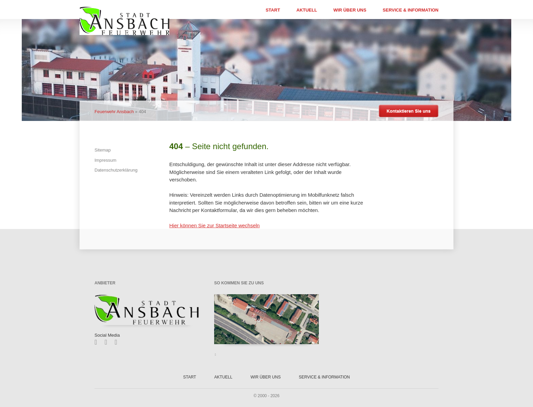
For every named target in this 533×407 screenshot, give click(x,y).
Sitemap (102, 150)
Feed (118, 342)
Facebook (98, 342)
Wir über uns (349, 10)
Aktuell (306, 10)
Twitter (108, 342)
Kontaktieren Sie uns (408, 110)
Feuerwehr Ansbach (114, 111)
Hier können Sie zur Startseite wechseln (214, 225)
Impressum (105, 160)
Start (272, 10)
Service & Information (411, 10)
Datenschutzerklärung (115, 170)
